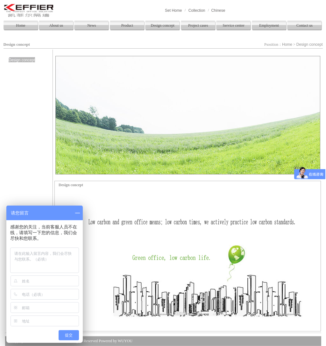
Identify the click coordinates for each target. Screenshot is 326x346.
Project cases (198, 25)
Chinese (218, 10)
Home (20, 25)
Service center (233, 25)
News (91, 25)
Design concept (162, 25)
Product (127, 25)
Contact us (304, 25)
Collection (196, 10)
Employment (269, 25)
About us (56, 25)
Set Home (173, 10)
